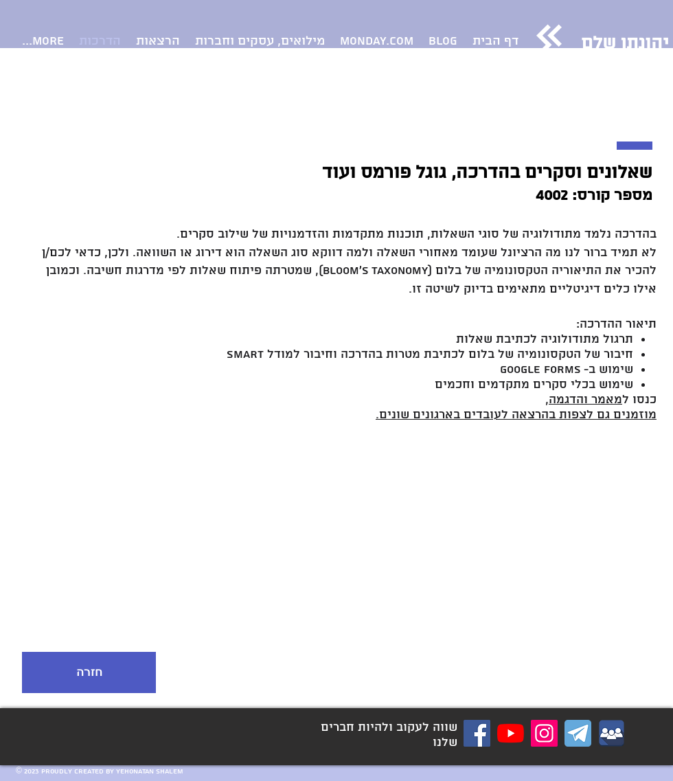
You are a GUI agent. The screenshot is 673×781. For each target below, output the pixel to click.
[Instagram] (544, 733)
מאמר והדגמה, (583, 399)
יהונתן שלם (625, 44)
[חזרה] (89, 672)
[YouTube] (510, 733)
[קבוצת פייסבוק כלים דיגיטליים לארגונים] (611, 733)
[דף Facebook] (477, 733)
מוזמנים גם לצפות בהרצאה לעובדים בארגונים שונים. (516, 414)
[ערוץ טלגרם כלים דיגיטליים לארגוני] (577, 733)
